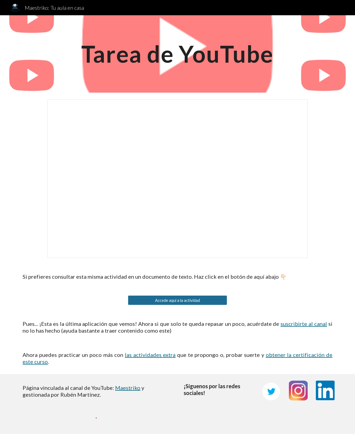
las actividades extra (150, 354)
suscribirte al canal (303, 323)
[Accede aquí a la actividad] (177, 300)
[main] (177, 54)
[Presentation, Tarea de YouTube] (177, 178)
